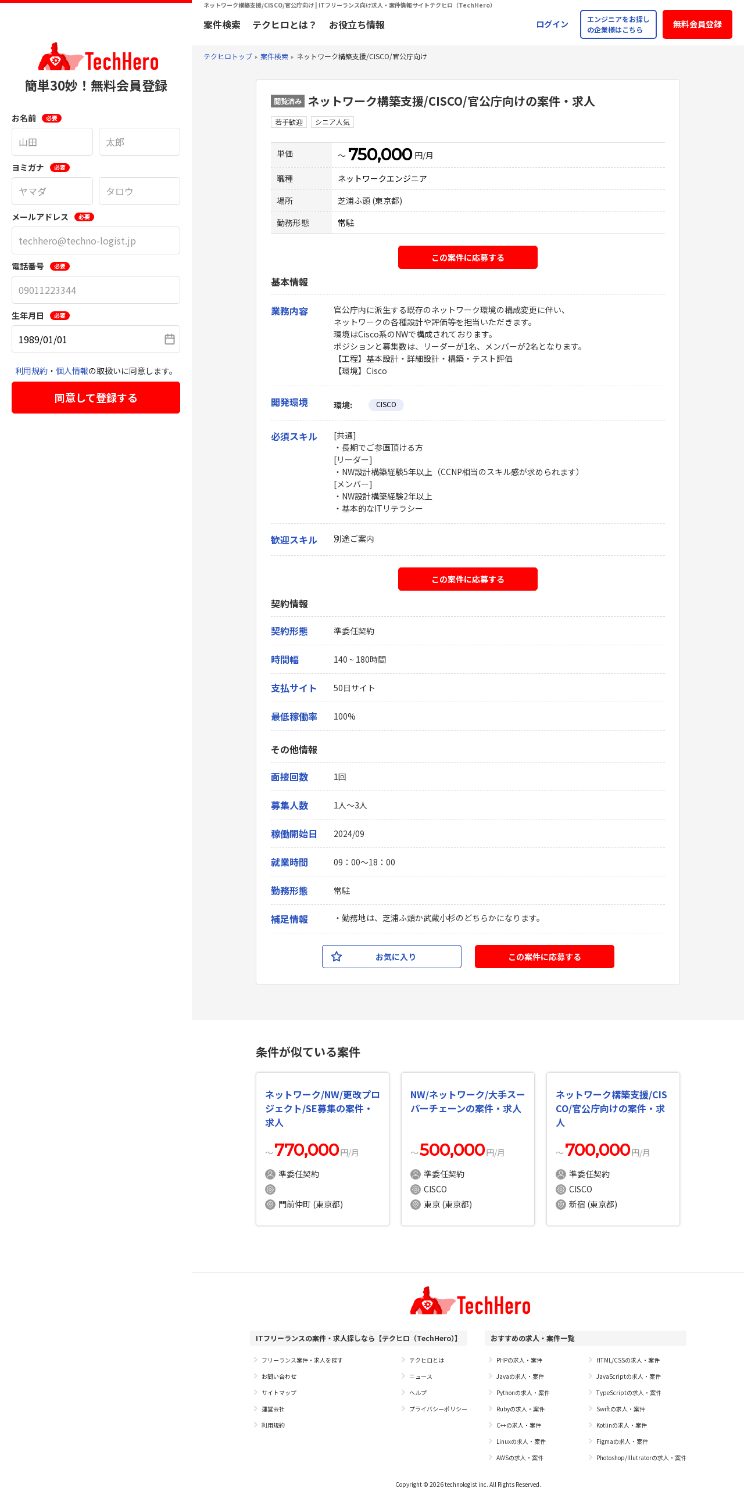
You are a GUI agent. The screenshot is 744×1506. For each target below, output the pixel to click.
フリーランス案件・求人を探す (302, 1360)
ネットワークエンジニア (382, 178)
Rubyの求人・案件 (520, 1408)
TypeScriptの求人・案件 (628, 1392)
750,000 (380, 154)
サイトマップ (279, 1392)
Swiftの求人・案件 (620, 1408)
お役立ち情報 (357, 24)
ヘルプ (418, 1392)
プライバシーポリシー (438, 1408)
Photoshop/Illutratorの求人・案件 (641, 1457)
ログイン (552, 24)
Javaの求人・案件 (520, 1376)
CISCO (386, 404)
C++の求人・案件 (518, 1425)
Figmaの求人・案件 (622, 1441)
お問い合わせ (279, 1376)
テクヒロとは (426, 1360)
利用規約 (31, 370)
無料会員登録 (697, 24)
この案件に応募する (468, 257)
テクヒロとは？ (284, 24)
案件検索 (222, 24)
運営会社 (273, 1408)
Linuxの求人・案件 (521, 1441)
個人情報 (72, 370)
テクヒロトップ (227, 56)
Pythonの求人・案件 (523, 1392)
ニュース (420, 1376)
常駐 (346, 222)
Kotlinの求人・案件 (621, 1425)
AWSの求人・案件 (519, 1457)
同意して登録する (96, 397)
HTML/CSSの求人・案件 (628, 1360)
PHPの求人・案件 (519, 1360)
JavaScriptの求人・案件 (628, 1376)
